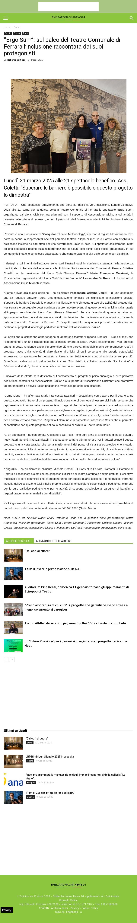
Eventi (17, 27)
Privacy (74, 908)
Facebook (72, 911)
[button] (131, 18)
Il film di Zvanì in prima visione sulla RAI (52, 569)
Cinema (30, 797)
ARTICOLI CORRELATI (18, 541)
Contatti (44, 908)
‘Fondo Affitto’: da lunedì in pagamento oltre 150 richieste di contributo (75, 623)
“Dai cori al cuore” (37, 551)
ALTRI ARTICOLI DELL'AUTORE (54, 541)
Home (7, 27)
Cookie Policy (89, 908)
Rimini (30, 760)
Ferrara (17, 33)
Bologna (31, 782)
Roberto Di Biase (16, 59)
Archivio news (59, 908)
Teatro (25, 33)
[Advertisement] (68, 6)
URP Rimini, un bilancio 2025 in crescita (50, 756)
